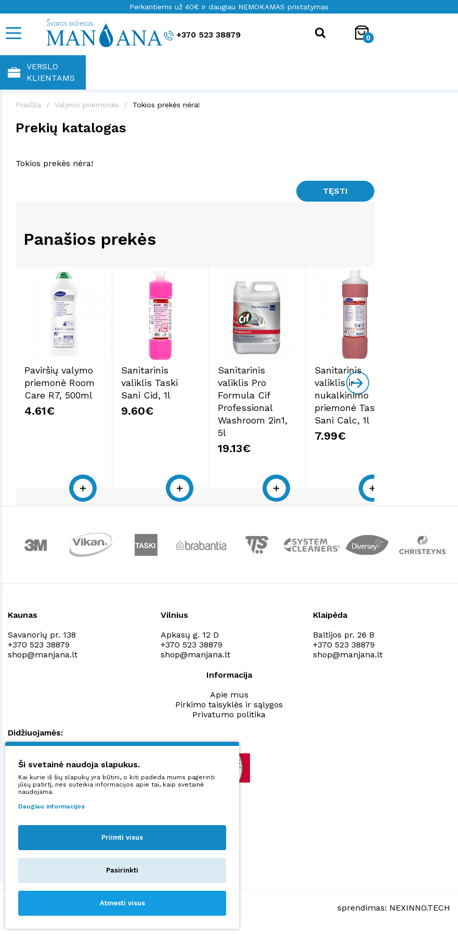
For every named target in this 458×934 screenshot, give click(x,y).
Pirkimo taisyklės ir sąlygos (229, 705)
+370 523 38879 (202, 35)
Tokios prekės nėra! (166, 105)
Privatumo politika (229, 715)
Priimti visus (122, 837)
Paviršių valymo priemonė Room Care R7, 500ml (70, 408)
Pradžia (28, 105)
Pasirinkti (122, 870)
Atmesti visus (122, 903)
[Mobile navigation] (13, 33)
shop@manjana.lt (42, 655)
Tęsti (335, 191)
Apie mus (229, 695)
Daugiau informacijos (51, 806)
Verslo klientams (41, 72)
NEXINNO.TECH (419, 908)
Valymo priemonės (87, 105)
